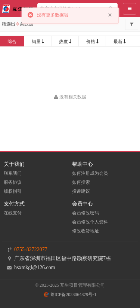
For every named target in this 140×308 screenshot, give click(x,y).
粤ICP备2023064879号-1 (70, 294)
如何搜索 (81, 182)
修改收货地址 (85, 231)
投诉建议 (81, 191)
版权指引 (13, 191)
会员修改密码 (85, 213)
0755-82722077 (30, 249)
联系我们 (13, 173)
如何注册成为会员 (90, 173)
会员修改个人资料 (90, 222)
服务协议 (13, 182)
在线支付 (13, 213)
